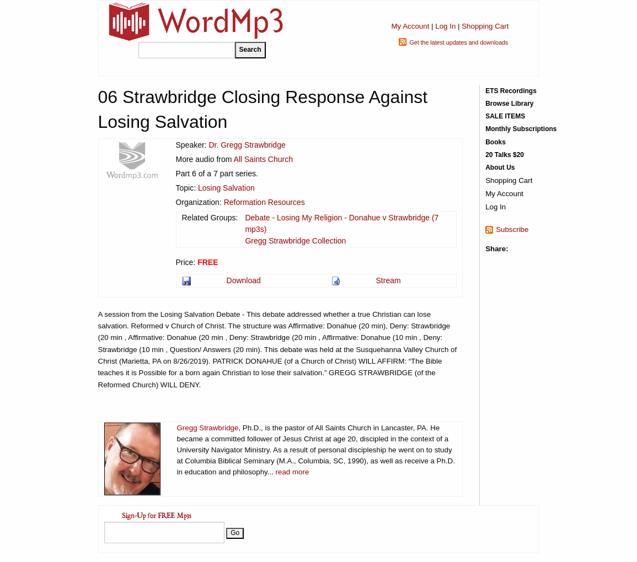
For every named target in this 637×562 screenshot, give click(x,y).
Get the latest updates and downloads (458, 42)
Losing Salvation (226, 187)
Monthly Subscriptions (520, 129)
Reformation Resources (264, 202)
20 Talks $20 (504, 155)
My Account (410, 26)
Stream (388, 280)
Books (495, 142)
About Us (500, 167)
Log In (445, 26)
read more (292, 472)
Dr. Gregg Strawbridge (246, 144)
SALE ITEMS (505, 116)
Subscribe (512, 229)
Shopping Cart (485, 26)
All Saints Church (263, 159)
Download (244, 280)
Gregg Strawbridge (208, 428)
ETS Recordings (511, 91)
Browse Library (509, 103)
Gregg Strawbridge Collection (295, 240)
